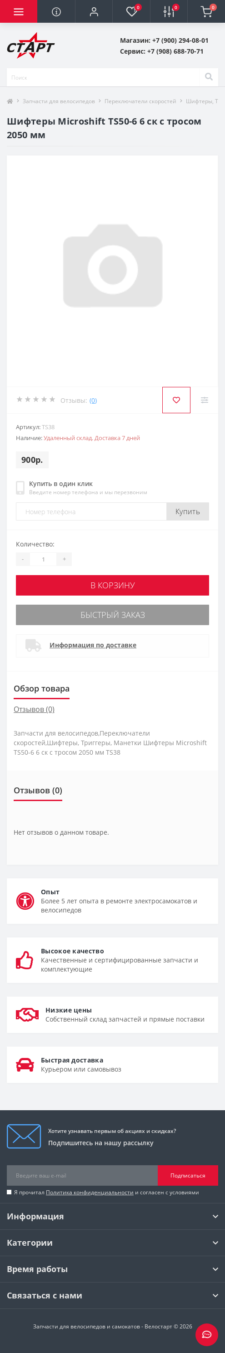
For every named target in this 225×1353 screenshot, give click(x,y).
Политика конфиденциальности (90, 1192)
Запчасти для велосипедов (59, 101)
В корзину (112, 585)
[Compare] (204, 400)
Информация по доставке (93, 645)
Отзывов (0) (34, 709)
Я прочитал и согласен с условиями (106, 1192)
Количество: (35, 544)
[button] (93, 12)
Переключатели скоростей (140, 101)
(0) (93, 400)
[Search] (208, 77)
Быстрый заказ (112, 614)
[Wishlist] (176, 400)
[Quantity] (43, 559)
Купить (187, 511)
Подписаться (187, 1175)
